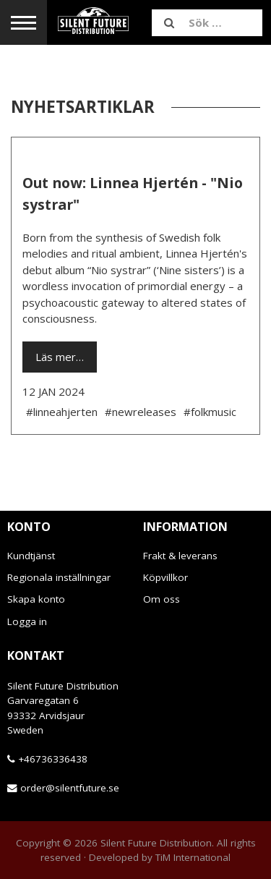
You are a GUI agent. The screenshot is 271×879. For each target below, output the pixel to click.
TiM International (193, 857)
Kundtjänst (31, 555)
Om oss (161, 599)
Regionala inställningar (59, 577)
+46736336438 (52, 758)
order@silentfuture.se (69, 787)
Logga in (27, 621)
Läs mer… (59, 356)
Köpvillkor (165, 577)
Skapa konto (36, 599)
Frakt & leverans (180, 555)
